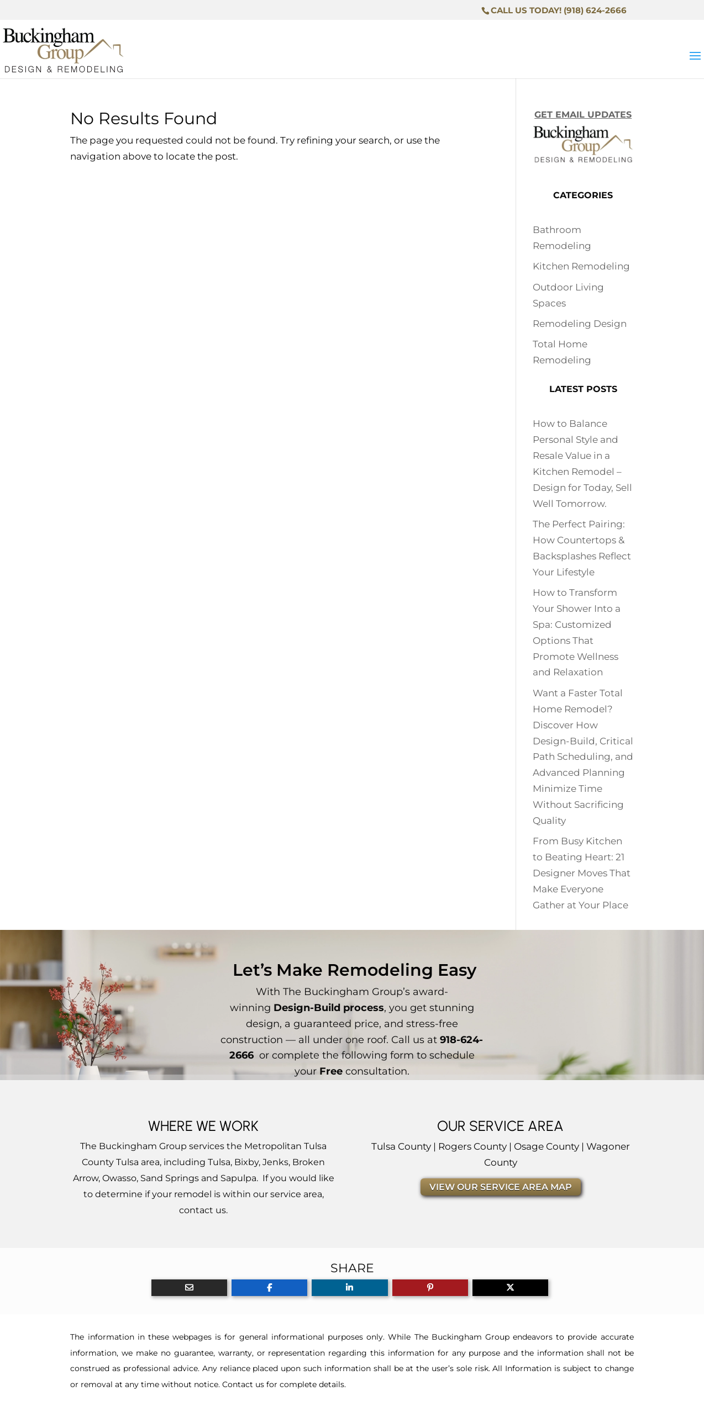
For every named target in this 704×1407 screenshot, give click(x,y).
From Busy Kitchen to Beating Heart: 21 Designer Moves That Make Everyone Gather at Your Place (582, 873)
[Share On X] (510, 1287)
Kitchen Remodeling (581, 266)
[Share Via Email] (189, 1287)
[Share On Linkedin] (349, 1287)
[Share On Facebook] (269, 1287)
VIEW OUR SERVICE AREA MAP (500, 1187)
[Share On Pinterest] (430, 1287)
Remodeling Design (580, 323)
